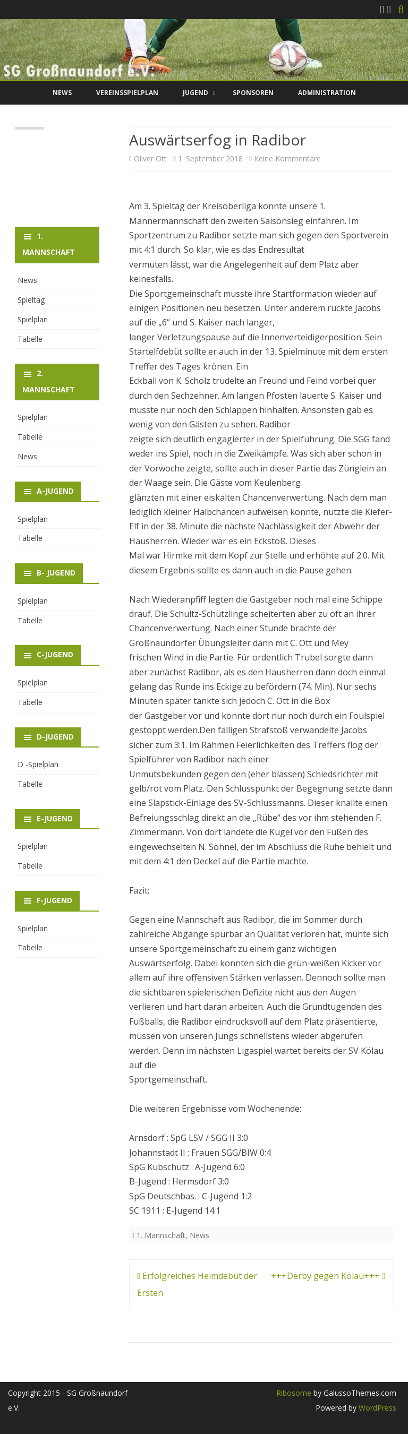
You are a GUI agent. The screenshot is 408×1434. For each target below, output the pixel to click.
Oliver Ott (150, 158)
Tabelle (30, 339)
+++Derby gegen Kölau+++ (328, 1276)
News (62, 92)
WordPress (376, 1408)
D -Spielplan (38, 764)
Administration (327, 92)
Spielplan (33, 319)
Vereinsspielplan (127, 92)
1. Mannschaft (161, 1235)
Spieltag (31, 300)
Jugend (195, 92)
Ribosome (293, 1393)
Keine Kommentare (287, 158)
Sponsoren (253, 92)
